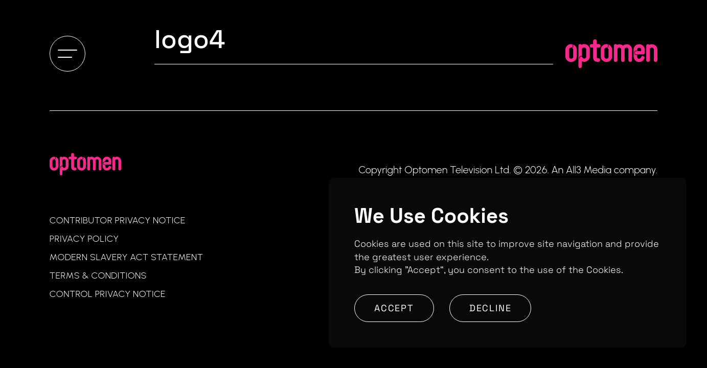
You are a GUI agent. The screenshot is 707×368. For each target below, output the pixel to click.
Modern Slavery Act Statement (126, 257)
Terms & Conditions (98, 275)
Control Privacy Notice (108, 294)
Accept (394, 308)
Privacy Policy (84, 238)
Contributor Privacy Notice (118, 220)
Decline (490, 308)
